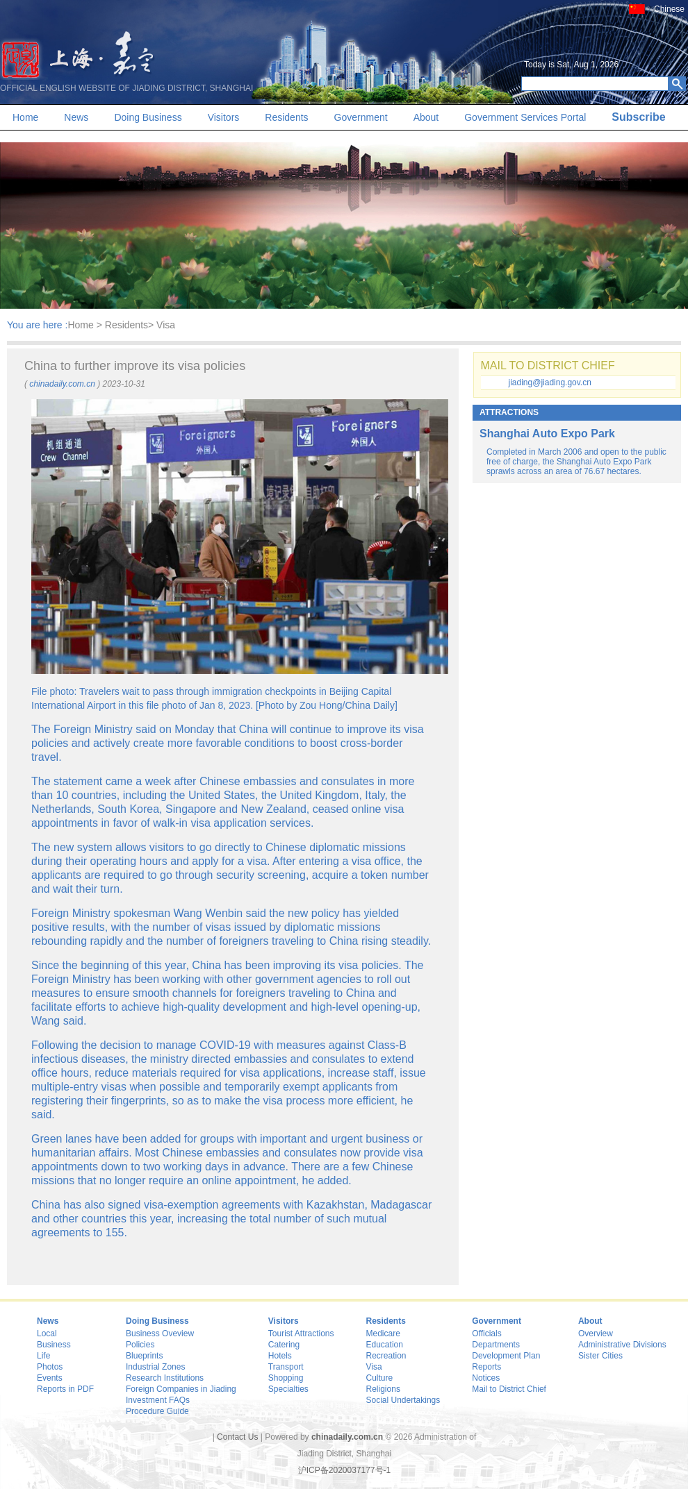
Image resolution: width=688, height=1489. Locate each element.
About (426, 117)
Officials (486, 1333)
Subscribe (638, 117)
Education (384, 1344)
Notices (486, 1378)
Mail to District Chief (509, 1389)
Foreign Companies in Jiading (181, 1389)
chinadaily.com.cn (62, 384)
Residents (286, 117)
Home (25, 117)
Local (47, 1333)
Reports (486, 1367)
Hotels (280, 1356)
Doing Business (147, 117)
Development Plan (506, 1356)
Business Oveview (160, 1333)
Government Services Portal (525, 117)
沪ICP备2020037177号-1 (344, 1470)
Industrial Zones (155, 1367)
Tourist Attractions (301, 1333)
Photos (50, 1367)
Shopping (286, 1378)
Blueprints (144, 1356)
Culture (379, 1378)
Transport (286, 1367)
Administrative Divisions (622, 1344)
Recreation (386, 1356)
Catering (284, 1344)
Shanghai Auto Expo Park (547, 433)
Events (50, 1378)
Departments (496, 1344)
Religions (383, 1389)
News (76, 117)
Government (361, 117)
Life (43, 1356)
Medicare (383, 1333)
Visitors (224, 117)
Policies (140, 1344)
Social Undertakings (403, 1400)
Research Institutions (165, 1378)
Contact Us (237, 1437)
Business (54, 1344)
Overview (595, 1333)
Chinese (669, 9)
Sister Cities (600, 1356)
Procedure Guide (157, 1411)
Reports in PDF (65, 1389)
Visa (374, 1367)
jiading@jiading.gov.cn (550, 382)
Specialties (288, 1389)
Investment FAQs (158, 1400)
